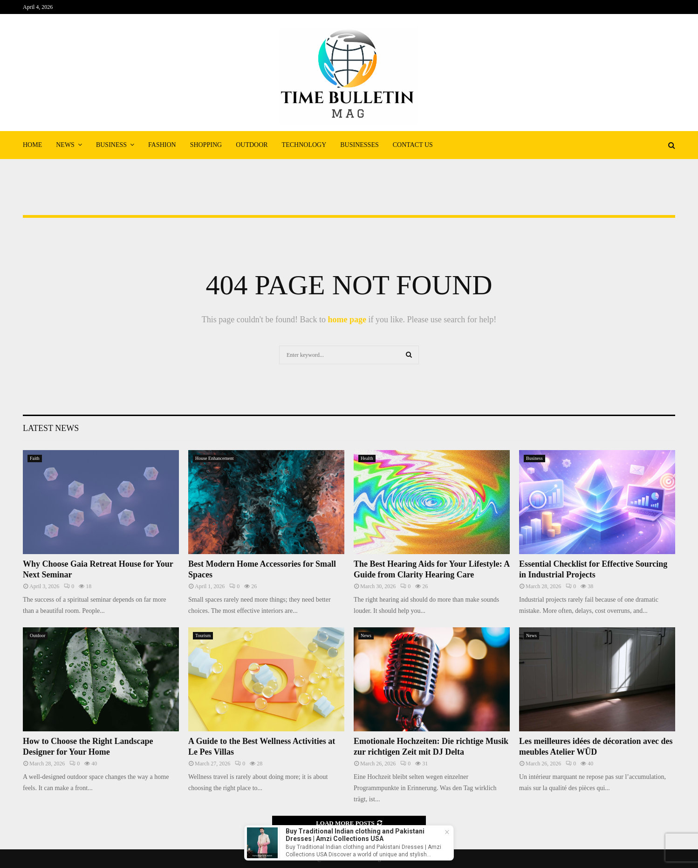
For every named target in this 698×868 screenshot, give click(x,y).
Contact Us (413, 144)
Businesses (359, 144)
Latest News (51, 428)
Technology (304, 144)
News (65, 144)
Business (111, 144)
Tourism (203, 635)
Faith (35, 458)
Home (32, 144)
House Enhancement (214, 458)
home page (347, 319)
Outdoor (251, 144)
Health (367, 458)
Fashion (162, 144)
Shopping (206, 144)
